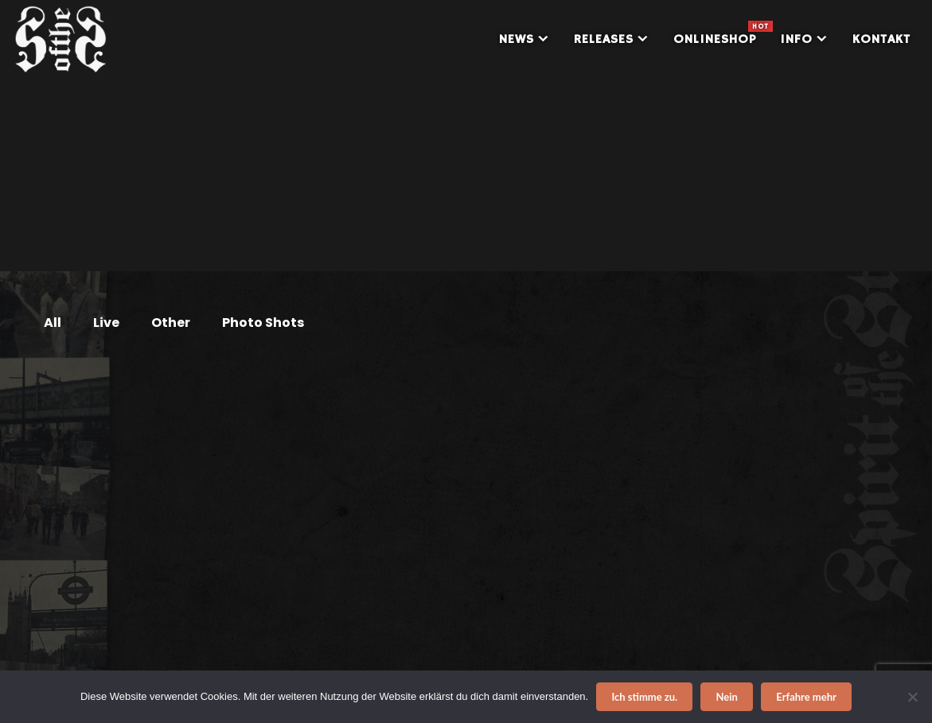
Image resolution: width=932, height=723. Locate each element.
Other (170, 322)
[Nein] (912, 697)
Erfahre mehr (806, 696)
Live (106, 322)
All (52, 322)
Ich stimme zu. (644, 696)
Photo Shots (263, 322)
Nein (727, 696)
